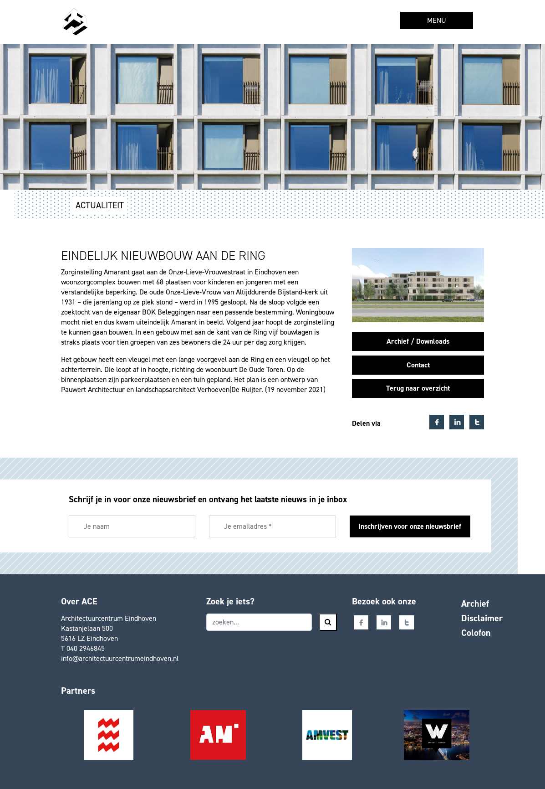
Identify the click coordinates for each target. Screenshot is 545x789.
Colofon (476, 633)
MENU (436, 20)
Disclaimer (482, 618)
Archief (475, 603)
